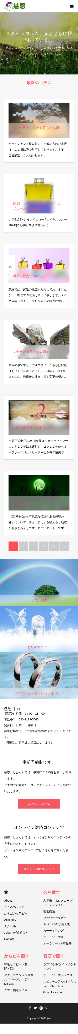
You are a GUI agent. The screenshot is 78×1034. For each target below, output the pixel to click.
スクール (10, 926)
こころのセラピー (15, 907)
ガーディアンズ (53, 930)
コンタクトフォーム (39, 803)
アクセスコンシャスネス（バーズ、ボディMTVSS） (18, 979)
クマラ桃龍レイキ (15, 990)
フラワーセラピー (55, 917)
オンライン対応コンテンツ (39, 868)
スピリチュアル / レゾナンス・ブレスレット (60, 983)
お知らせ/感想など (16, 932)
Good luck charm (54, 992)
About (8, 900)
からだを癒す (16, 956)
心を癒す (51, 892)
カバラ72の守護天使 (56, 924)
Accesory (10, 919)
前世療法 (49, 911)
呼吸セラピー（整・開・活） (17, 966)
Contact (9, 939)
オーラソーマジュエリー (59, 975)
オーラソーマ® (53, 937)
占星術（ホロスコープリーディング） (57, 903)
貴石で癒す (53, 956)
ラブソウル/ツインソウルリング (59, 966)
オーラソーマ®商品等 (57, 943)
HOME (6, 892)
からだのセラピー (15, 913)
